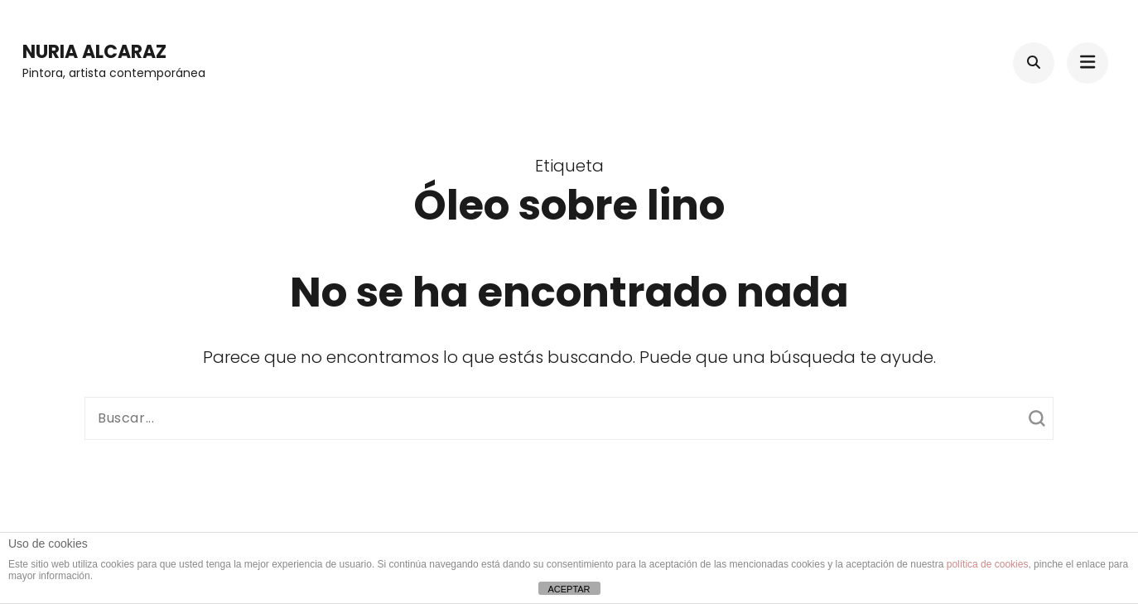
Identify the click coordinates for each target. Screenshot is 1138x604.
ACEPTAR (568, 589)
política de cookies (988, 564)
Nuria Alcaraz (94, 52)
